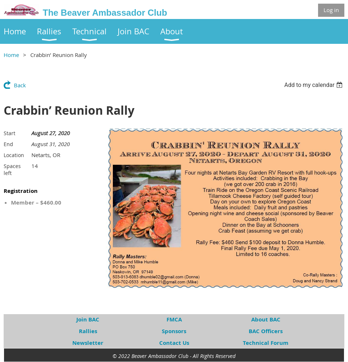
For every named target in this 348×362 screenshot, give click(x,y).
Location (14, 155)
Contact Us (174, 343)
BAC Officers (266, 331)
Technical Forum (265, 343)
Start (9, 133)
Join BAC (87, 319)
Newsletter (87, 343)
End (8, 144)
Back (20, 85)
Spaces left (12, 169)
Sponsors (174, 331)
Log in (331, 10)
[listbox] (314, 84)
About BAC (265, 319)
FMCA (174, 319)
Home (11, 54)
